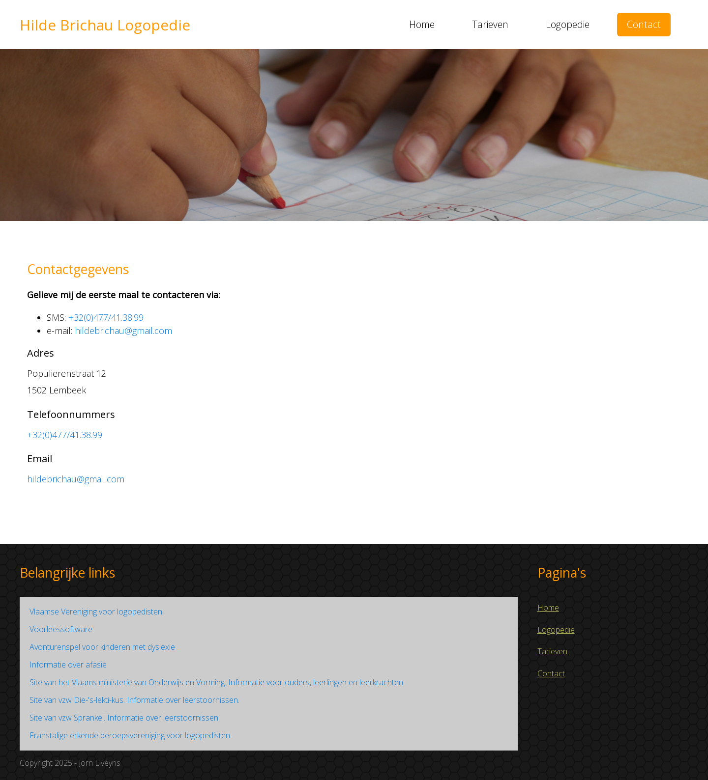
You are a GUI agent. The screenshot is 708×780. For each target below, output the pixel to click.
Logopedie (568, 24)
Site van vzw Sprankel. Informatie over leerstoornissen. (125, 717)
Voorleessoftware (61, 629)
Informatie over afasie (68, 664)
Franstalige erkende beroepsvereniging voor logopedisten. (131, 735)
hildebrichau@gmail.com (123, 330)
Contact (644, 24)
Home (422, 24)
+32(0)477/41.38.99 (106, 317)
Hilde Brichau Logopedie (105, 25)
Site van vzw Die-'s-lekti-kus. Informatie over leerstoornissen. (134, 700)
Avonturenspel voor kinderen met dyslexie (102, 646)
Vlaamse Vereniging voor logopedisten (96, 611)
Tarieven (490, 24)
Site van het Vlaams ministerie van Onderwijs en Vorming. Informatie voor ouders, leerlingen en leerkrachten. (217, 682)
